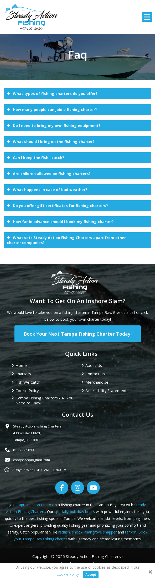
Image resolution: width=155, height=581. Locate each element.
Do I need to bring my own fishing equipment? (56, 125)
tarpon (130, 532)
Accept (90, 575)
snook (77, 532)
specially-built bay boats (74, 511)
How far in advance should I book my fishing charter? (63, 221)
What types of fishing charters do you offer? (55, 93)
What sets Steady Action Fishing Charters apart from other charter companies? (66, 240)
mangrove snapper (101, 532)
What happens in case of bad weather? (50, 189)
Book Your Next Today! (78, 334)
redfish (64, 532)
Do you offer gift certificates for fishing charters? (60, 205)
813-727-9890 (23, 449)
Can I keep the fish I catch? (38, 157)
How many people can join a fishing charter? (55, 109)
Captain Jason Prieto (34, 504)
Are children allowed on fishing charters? (52, 173)
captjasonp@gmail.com (31, 459)
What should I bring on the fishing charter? (54, 141)
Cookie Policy (67, 574)
